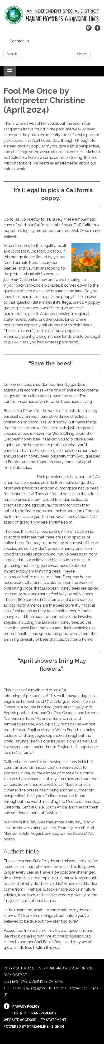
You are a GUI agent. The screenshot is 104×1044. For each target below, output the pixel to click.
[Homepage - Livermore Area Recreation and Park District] (52, 15)
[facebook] (97, 29)
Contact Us (19, 41)
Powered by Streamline (26, 1026)
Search (82, 54)
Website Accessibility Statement (35, 1020)
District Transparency (34, 1013)
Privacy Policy (26, 1006)
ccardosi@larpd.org (74, 936)
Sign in (57, 1026)
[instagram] (89, 29)
